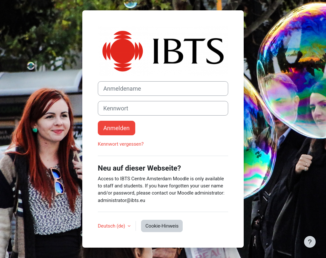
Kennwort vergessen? (121, 144)
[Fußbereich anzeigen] (310, 242)
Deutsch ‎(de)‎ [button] (112, 226)
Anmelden (116, 128)
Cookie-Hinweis (161, 226)
